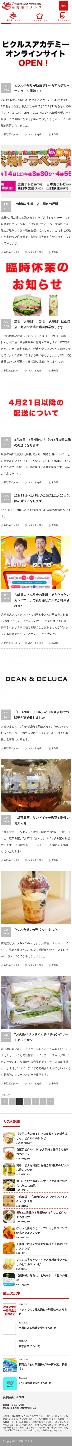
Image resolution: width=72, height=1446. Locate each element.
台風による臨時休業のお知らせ (37, 1327)
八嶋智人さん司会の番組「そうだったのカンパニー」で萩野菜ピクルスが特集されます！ (42, 600)
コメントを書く (36, 134)
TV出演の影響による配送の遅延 (36, 204)
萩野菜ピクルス (12, 134)
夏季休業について (29, 1346)
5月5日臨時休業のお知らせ (35, 1382)
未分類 (54, 134)
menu (63, 6)
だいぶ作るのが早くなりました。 (37, 929)
